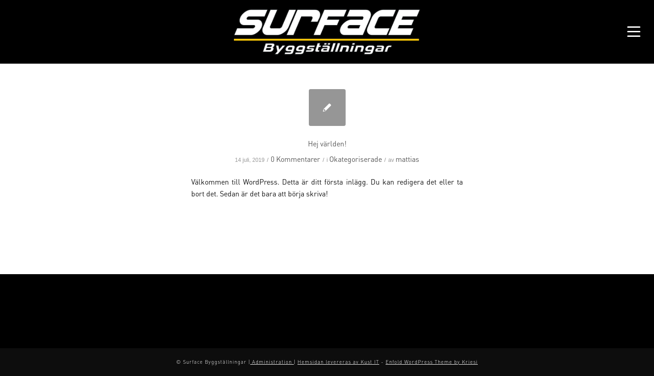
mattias (407, 159)
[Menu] (630, 32)
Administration (272, 362)
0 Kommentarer (295, 159)
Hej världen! (327, 143)
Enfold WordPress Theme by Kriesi (432, 362)
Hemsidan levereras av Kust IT (338, 362)
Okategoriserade (355, 159)
